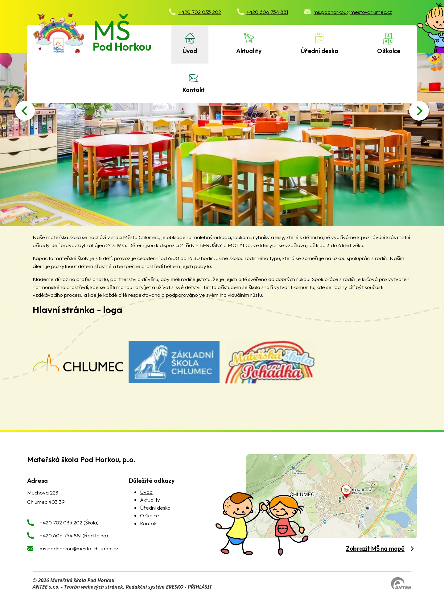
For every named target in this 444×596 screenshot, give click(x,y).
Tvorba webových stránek (93, 586)
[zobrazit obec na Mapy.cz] (331, 496)
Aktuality (249, 51)
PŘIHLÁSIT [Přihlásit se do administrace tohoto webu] (200, 586)
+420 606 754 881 (60, 535)
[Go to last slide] (25, 111)
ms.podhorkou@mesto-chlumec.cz (79, 548)
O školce (389, 51)
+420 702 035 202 (61, 522)
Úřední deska (319, 51)
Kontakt (194, 89)
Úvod (190, 51)
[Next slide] (419, 111)
